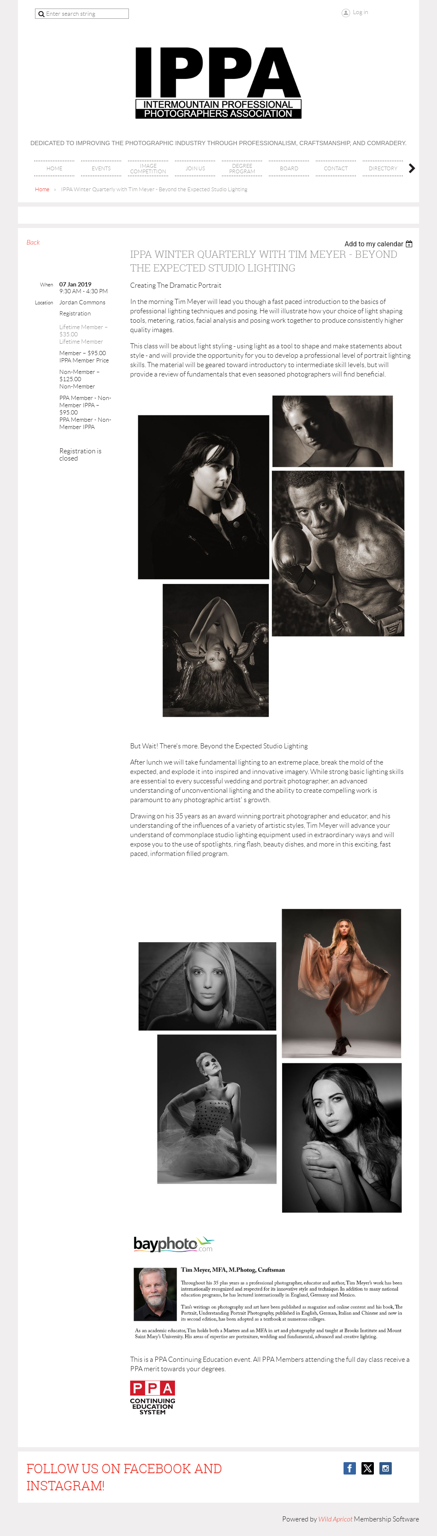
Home (42, 189)
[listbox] (379, 244)
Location (44, 302)
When (46, 284)
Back (33, 242)
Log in (360, 12)
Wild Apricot (335, 1519)
